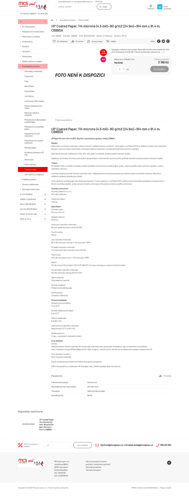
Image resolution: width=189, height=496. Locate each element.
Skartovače (29, 159)
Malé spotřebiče (34, 204)
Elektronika (34, 194)
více (163, 52)
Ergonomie (28, 76)
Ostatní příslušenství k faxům (33, 107)
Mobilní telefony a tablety (32, 61)
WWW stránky (137, 488)
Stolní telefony (30, 164)
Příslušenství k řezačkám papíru (34, 128)
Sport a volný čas (34, 214)
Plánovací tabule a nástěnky (31, 114)
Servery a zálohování (30, 184)
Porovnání (79, 41)
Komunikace (29, 91)
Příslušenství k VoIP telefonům (32, 135)
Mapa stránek (165, 488)
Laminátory (29, 96)
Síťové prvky (27, 56)
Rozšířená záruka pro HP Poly (34, 153)
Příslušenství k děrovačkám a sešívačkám (35, 121)
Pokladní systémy (29, 179)
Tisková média (30, 169)
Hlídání (113, 41)
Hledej (105, 6)
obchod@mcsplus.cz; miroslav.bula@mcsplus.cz (75, 2)
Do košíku (159, 69)
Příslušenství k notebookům (33, 31)
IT (34, 21)
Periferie (25, 46)
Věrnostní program (93, 470)
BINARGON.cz (153, 488)
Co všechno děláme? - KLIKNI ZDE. (34, 13)
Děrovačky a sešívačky (33, 71)
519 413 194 (98, 2)
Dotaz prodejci (97, 41)
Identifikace (29, 86)
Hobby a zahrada (34, 199)
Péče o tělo (34, 219)
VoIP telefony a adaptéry (34, 174)
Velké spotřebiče (34, 209)
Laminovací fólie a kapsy (34, 101)
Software (26, 51)
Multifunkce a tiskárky (31, 36)
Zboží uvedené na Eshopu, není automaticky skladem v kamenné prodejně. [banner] (33, 6)
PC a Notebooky (28, 27)
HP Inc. (124, 36)
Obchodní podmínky (93, 467)
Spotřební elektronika (30, 189)
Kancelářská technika (31, 66)
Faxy (26, 81)
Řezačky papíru (30, 148)
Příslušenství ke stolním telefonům (33, 141)
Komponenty (27, 41)
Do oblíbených (62, 41)
